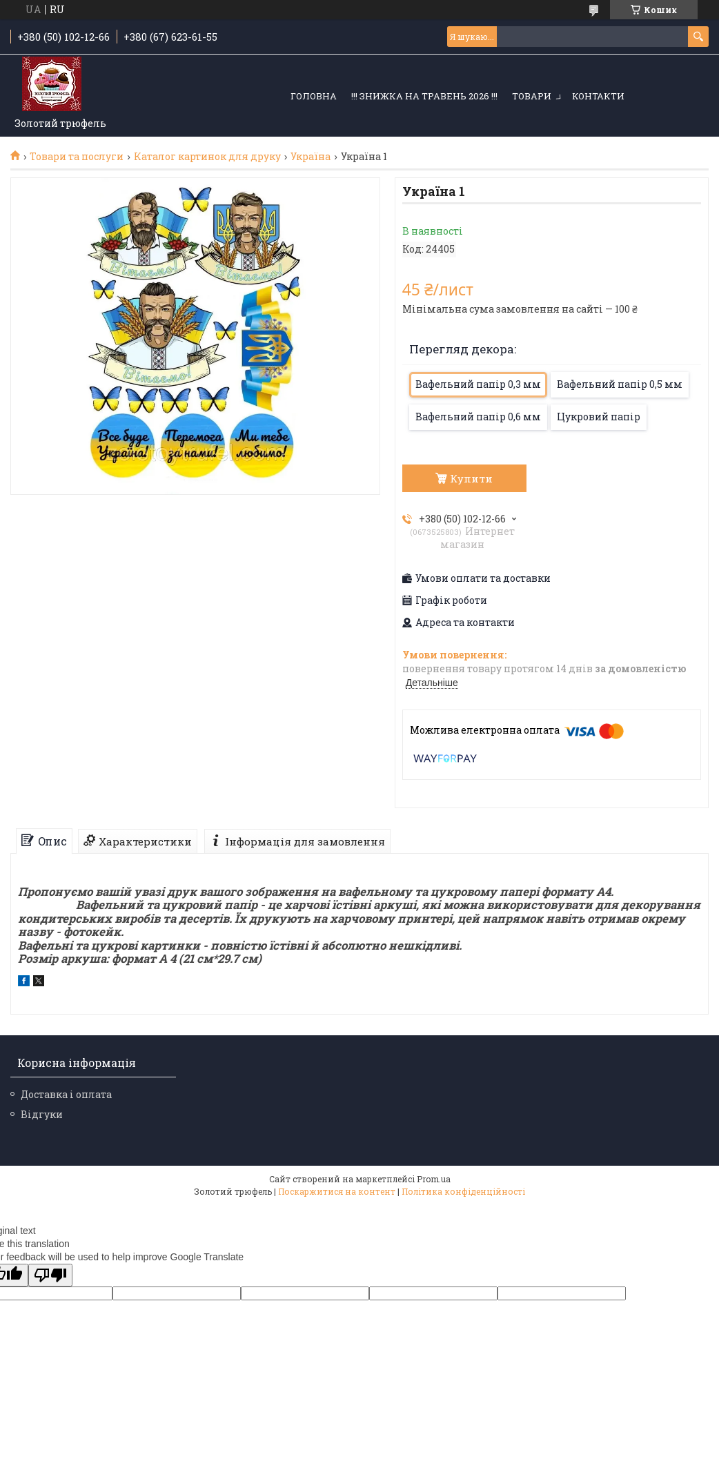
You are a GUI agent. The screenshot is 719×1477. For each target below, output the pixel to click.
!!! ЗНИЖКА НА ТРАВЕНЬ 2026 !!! (424, 96)
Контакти (598, 96)
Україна (310, 156)
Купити (471, 478)
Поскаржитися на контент (336, 1191)
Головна (313, 96)
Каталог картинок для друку (207, 156)
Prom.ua (434, 1178)
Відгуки (42, 1114)
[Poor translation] (50, 1275)
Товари (531, 96)
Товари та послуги (77, 156)
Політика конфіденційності (463, 1191)
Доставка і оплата (66, 1094)
